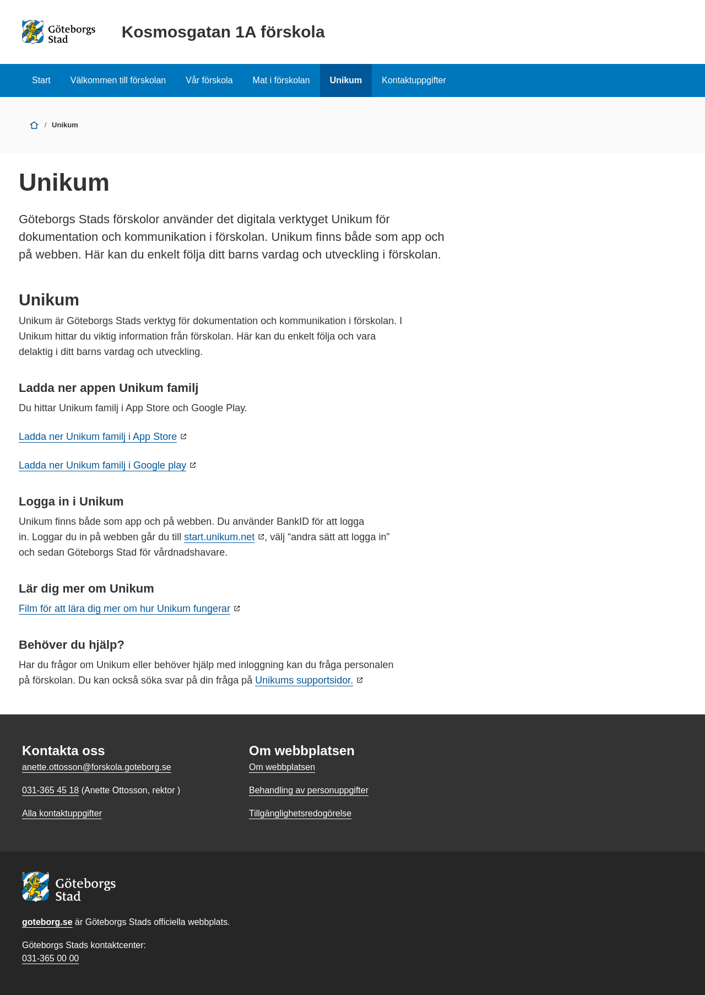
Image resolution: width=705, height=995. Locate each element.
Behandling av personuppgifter (308, 790)
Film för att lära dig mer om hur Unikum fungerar (124, 608)
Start (41, 80)
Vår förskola (209, 80)
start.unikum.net (219, 536)
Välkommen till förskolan (118, 80)
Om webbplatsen (282, 767)
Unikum (346, 80)
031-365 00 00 (50, 958)
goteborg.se (47, 922)
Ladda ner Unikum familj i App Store (98, 436)
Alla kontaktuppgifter (62, 813)
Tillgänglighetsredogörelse (300, 813)
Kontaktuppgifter (414, 80)
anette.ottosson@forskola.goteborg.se (96, 767)
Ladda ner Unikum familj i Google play (102, 465)
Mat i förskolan (281, 80)
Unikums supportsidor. (304, 680)
